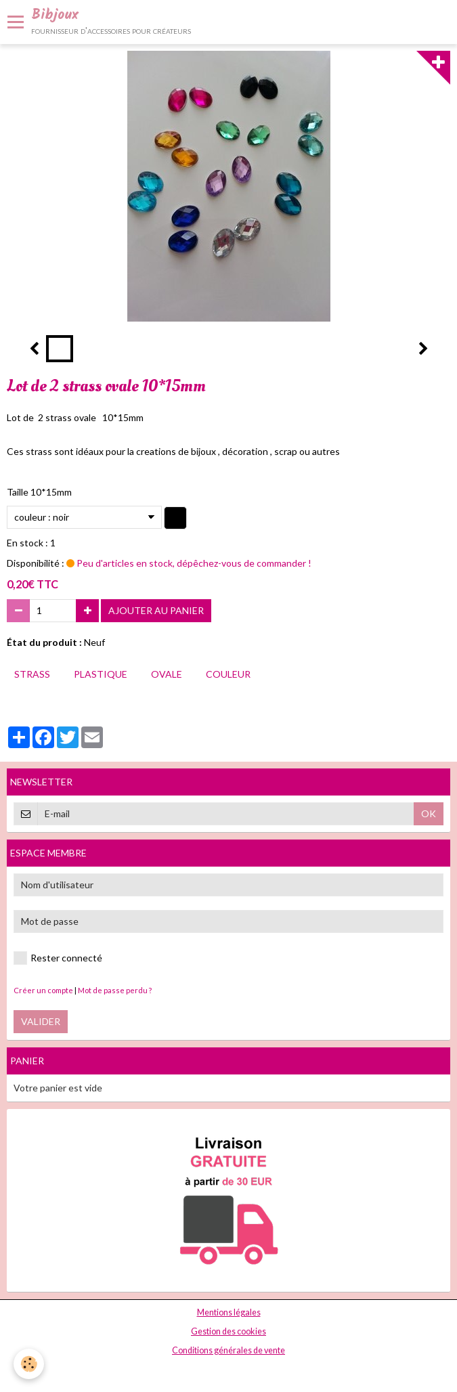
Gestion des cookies (228, 1331)
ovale (166, 674)
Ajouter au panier (156, 610)
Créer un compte (43, 990)
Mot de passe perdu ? (115, 990)
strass (32, 674)
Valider (40, 1021)
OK (428, 813)
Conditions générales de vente (228, 1350)
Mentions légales (229, 1312)
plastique (100, 674)
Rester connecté (58, 958)
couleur (228, 674)
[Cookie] (29, 1364)
